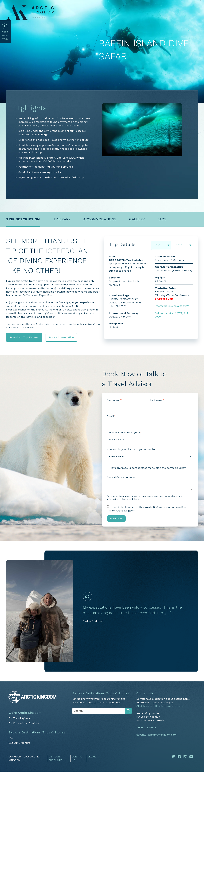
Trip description (23, 219)
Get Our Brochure (19, 742)
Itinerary (61, 219)
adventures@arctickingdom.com (156, 734)
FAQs (161, 219)
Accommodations (99, 219)
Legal (91, 756)
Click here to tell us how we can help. (159, 706)
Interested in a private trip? (172, 305)
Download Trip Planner (24, 337)
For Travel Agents (19, 718)
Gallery (137, 219)
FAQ (10, 737)
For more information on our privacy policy (130, 496)
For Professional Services (23, 723)
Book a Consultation (61, 337)
